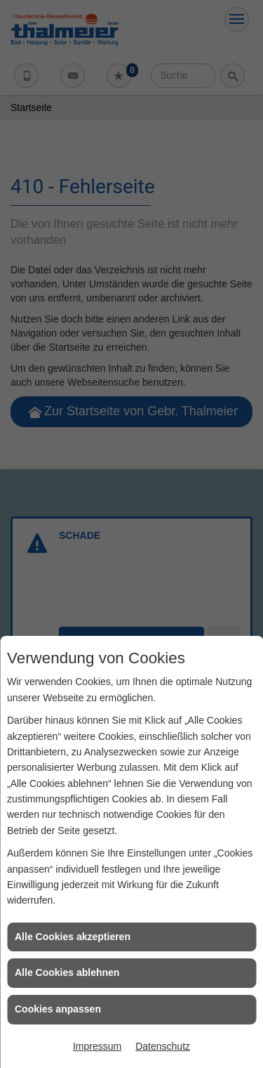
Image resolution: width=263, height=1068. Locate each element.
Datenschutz (162, 1046)
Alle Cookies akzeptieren (72, 936)
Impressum (97, 1046)
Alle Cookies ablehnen (67, 972)
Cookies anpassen (58, 1009)
